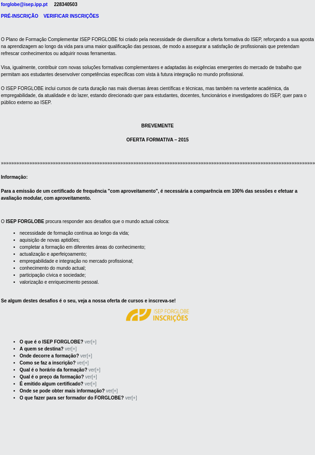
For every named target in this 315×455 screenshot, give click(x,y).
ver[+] (90, 341)
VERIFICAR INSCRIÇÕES (71, 16)
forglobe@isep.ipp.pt (24, 4)
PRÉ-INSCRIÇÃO (19, 16)
